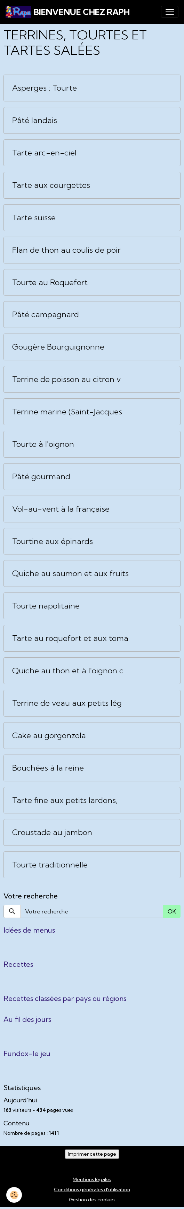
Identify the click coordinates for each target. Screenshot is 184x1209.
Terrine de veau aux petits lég (67, 703)
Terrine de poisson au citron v (66, 379)
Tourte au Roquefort (50, 282)
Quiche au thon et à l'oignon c (67, 670)
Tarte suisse (34, 217)
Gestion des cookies (92, 1199)
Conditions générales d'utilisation (92, 1189)
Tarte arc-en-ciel (44, 153)
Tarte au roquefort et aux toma (70, 638)
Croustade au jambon (52, 832)
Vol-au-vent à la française (61, 509)
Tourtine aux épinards (52, 541)
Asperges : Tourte (44, 88)
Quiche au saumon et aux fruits (70, 573)
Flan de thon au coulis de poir (66, 250)
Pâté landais (34, 120)
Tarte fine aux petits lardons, (65, 800)
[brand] (68, 12)
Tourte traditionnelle (50, 865)
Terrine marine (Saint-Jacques (67, 411)
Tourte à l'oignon (43, 444)
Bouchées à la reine (48, 768)
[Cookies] (14, 1195)
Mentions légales (92, 1179)
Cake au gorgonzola (49, 735)
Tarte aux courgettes (51, 185)
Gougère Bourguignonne (58, 347)
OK (172, 911)
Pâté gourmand (41, 476)
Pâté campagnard (45, 314)
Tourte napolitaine (46, 606)
